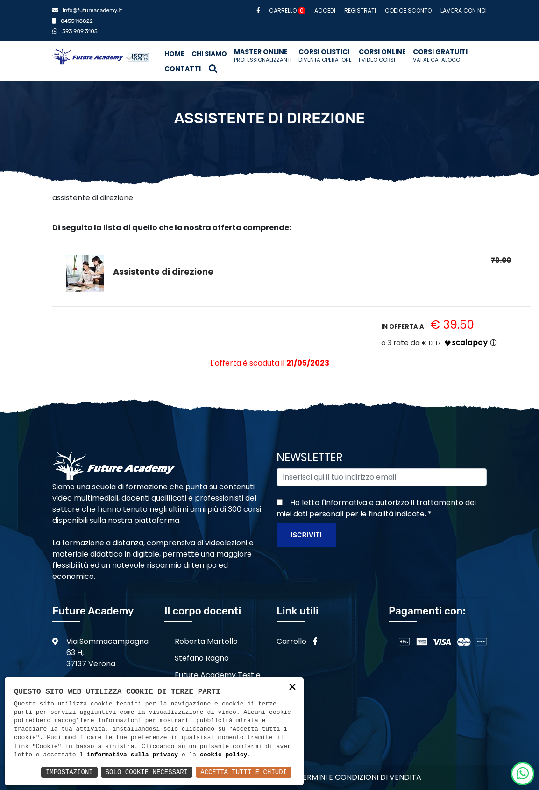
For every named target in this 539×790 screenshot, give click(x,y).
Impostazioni (69, 772)
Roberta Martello (206, 641)
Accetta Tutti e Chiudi (243, 772)
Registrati (360, 10)
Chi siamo (209, 53)
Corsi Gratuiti (440, 55)
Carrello (287, 10)
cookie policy (223, 755)
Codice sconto (408, 10)
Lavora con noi (463, 10)
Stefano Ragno (202, 658)
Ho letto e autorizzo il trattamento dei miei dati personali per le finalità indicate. (376, 508)
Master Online (262, 55)
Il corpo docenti (202, 611)
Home (174, 53)
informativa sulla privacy (132, 755)
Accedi (324, 10)
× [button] (292, 688)
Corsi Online (382, 55)
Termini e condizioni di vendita (359, 777)
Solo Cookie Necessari (147, 772)
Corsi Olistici (325, 55)
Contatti (182, 68)
